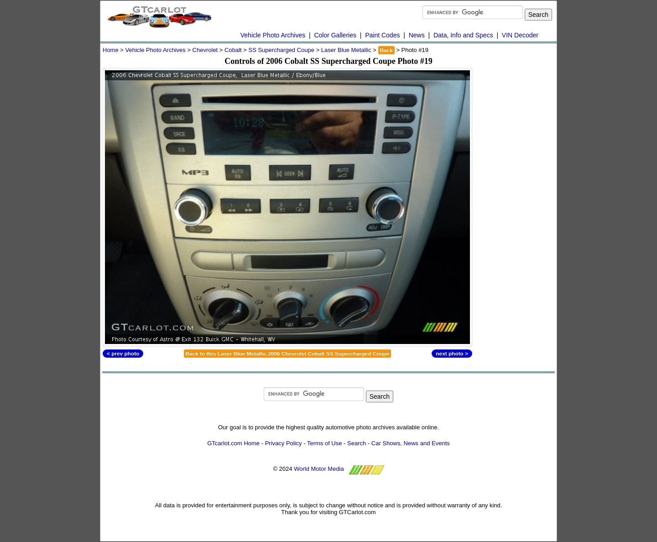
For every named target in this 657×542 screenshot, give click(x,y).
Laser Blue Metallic (346, 50)
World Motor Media (319, 468)
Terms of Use (324, 443)
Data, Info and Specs (463, 35)
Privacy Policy (283, 443)
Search (356, 443)
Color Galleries (335, 35)
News (417, 35)
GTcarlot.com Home (233, 443)
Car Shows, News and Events (410, 443)
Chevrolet (205, 50)
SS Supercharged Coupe (281, 50)
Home (111, 50)
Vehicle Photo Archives (272, 35)
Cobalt (233, 50)
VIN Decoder (520, 35)
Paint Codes (382, 35)
